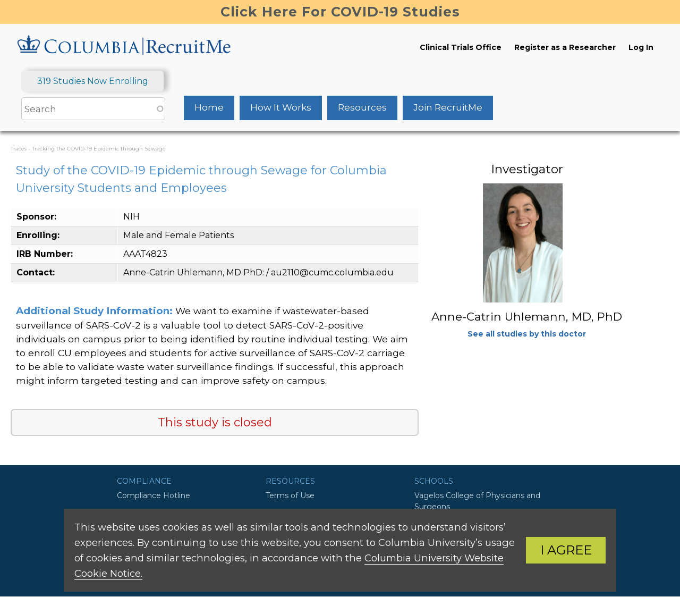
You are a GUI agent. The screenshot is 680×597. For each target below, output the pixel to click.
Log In (640, 47)
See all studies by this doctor (527, 334)
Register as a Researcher (565, 47)
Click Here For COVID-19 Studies (340, 12)
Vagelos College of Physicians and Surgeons (477, 501)
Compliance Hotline (153, 495)
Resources (362, 107)
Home (209, 107)
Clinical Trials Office (461, 47)
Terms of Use (290, 495)
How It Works (280, 107)
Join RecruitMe (447, 107)
